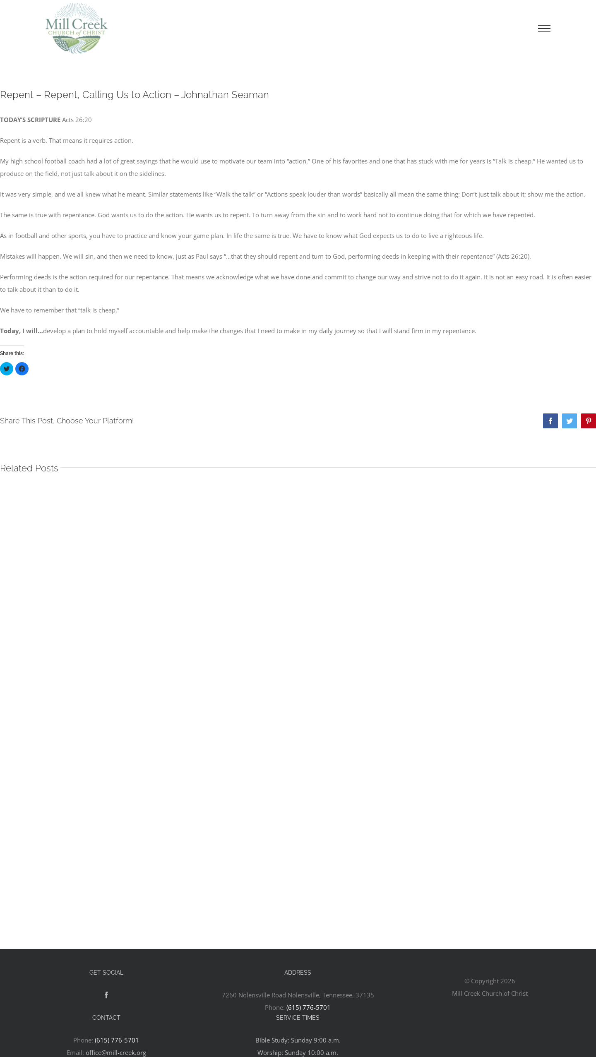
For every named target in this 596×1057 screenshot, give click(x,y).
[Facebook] (106, 995)
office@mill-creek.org (116, 1052)
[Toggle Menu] (544, 28)
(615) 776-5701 (308, 1007)
